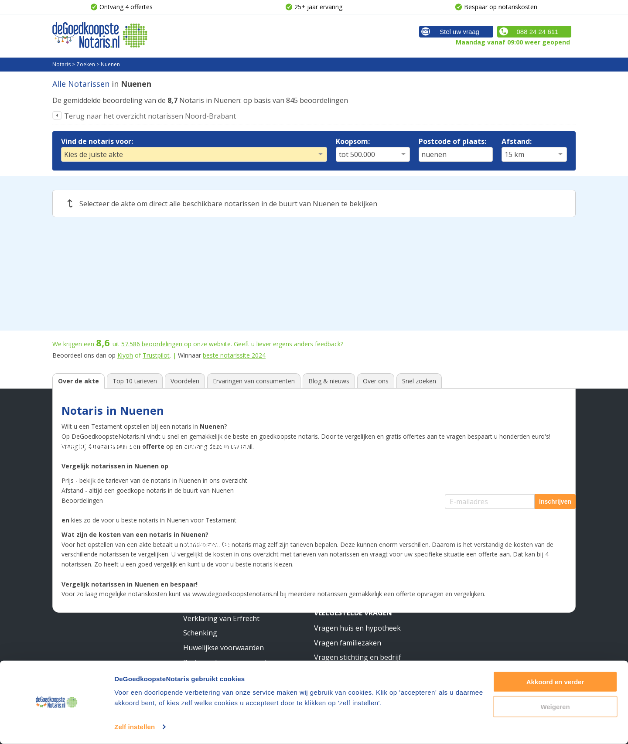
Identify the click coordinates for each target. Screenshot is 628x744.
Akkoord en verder (555, 682)
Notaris (61, 64)
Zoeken (85, 64)
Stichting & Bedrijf (350, 446)
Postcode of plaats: (452, 141)
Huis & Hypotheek (216, 446)
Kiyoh (125, 355)
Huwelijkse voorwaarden (223, 647)
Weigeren (555, 706)
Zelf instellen (134, 726)
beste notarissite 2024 (234, 355)
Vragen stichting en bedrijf (357, 657)
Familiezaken (207, 544)
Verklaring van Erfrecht (221, 618)
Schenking (200, 633)
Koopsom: (353, 141)
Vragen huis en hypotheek (357, 628)
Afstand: (517, 141)
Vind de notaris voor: (97, 141)
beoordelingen (152, 344)
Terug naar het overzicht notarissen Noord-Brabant (150, 116)
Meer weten (336, 530)
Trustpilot (156, 355)
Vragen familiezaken (347, 643)
